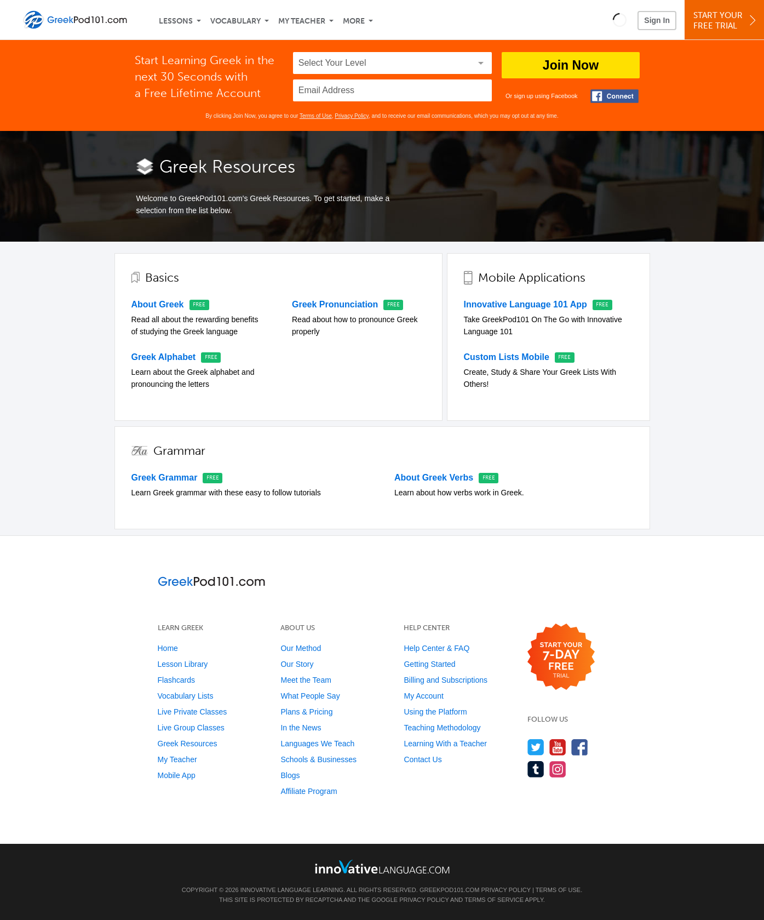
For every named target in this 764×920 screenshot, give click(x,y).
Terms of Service (494, 899)
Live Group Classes (191, 727)
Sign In (657, 20)
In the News (300, 727)
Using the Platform (435, 711)
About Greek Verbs (433, 477)
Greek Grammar (164, 477)
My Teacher (301, 21)
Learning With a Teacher (445, 743)
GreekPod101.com (449, 890)
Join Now (571, 65)
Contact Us (422, 759)
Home (168, 648)
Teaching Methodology (442, 727)
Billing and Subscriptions (445, 680)
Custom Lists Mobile (506, 357)
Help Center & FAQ (436, 648)
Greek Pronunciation (335, 304)
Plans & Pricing (306, 711)
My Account (423, 696)
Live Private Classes (192, 711)
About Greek (157, 304)
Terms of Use (316, 116)
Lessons (176, 21)
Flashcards (176, 680)
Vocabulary (235, 21)
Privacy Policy (352, 116)
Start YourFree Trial (726, 20)
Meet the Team (305, 680)
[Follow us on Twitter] (535, 747)
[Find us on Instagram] (557, 769)
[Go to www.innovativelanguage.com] (382, 866)
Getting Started (429, 664)
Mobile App (177, 775)
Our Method (300, 648)
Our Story (296, 664)
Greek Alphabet (163, 357)
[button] (619, 19)
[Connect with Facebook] (614, 96)
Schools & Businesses (318, 759)
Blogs (290, 775)
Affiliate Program (308, 791)
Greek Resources (187, 743)
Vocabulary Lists (186, 696)
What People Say (310, 696)
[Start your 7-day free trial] (561, 657)
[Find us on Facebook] (579, 747)
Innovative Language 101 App (525, 304)
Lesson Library (183, 664)
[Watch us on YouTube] (557, 747)
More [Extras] (354, 21)
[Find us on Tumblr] (535, 769)
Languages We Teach (317, 743)
